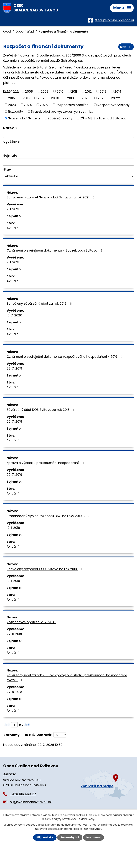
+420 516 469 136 (23, 794)
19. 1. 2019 (13, 527)
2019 (70, 98)
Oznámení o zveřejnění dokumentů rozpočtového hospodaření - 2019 (65, 356)
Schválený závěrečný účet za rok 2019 (40, 303)
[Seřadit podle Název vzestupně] (16, 127)
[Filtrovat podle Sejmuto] (68, 162)
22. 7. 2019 (14, 368)
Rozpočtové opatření (72, 104)
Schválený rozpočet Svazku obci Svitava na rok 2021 (51, 197)
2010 (60, 91)
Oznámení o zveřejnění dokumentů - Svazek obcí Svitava (55, 250)
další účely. (88, 819)
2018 (55, 98)
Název (8, 128)
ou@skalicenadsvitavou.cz (31, 802)
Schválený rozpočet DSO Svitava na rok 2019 (45, 569)
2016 (26, 98)
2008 (29, 91)
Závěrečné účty (60, 118)
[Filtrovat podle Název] (68, 134)
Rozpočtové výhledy (113, 104)
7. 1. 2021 (13, 209)
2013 (103, 91)
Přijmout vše (44, 837)
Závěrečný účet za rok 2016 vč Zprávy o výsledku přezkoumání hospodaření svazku (67, 677)
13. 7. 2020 (14, 315)
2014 (117, 91)
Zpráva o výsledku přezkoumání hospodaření (46, 463)
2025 (44, 104)
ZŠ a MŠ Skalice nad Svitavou (103, 118)
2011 (74, 91)
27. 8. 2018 (14, 692)
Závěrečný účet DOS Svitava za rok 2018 (41, 409)
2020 (86, 98)
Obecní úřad (25, 31)
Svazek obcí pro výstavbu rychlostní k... (62, 111)
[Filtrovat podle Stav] (68, 176)
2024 (28, 104)
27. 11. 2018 (14, 634)
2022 (116, 98)
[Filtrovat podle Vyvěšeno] (68, 148)
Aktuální (13, 228)
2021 (101, 98)
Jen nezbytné (69, 837)
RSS (126, 47)
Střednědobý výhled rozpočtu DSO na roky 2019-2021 (52, 516)
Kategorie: (11, 91)
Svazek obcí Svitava (24, 118)
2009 (45, 91)
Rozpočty (15, 111)
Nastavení (93, 837)
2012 (88, 91)
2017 (41, 98)
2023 (12, 104)
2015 (11, 98)
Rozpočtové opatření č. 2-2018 (34, 622)
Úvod (7, 31)
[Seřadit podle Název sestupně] (16, 128)
